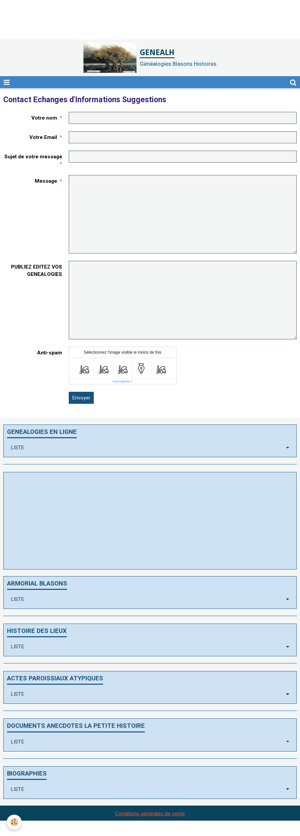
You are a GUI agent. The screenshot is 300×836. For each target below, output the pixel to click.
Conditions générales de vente (150, 814)
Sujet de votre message (33, 157)
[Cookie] (14, 822)
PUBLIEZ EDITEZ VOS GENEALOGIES (36, 270)
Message (46, 181)
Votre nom (44, 118)
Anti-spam (49, 353)
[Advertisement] (121, 15)
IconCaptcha (120, 381)
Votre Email (43, 137)
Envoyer (81, 398)
